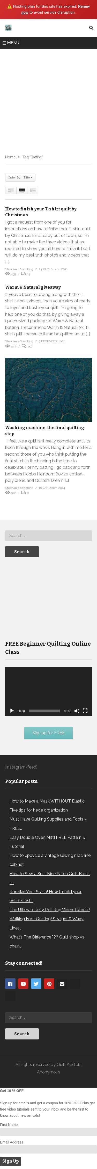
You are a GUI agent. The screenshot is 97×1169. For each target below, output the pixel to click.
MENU (11, 42)
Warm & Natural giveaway (33, 287)
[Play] (11, 710)
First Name (9, 1125)
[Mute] (76, 710)
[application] (48, 691)
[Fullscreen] (85, 710)
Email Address (11, 1142)
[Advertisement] (48, 100)
